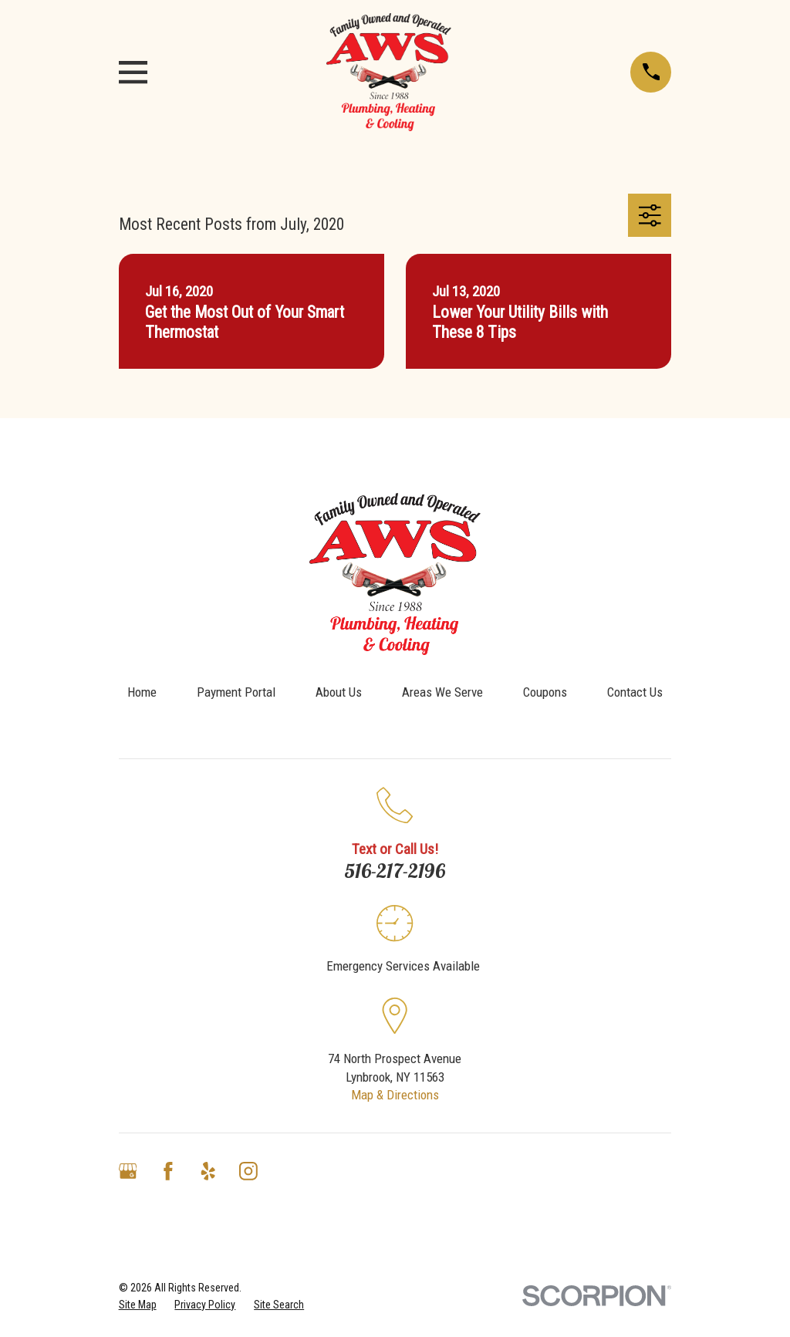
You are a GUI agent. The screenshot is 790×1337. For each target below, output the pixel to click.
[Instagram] (248, 1171)
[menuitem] (138, 1305)
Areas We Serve (442, 692)
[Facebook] (168, 1171)
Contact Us (635, 692)
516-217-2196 (394, 870)
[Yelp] (208, 1171)
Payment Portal (236, 692)
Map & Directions (395, 1094)
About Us (339, 692)
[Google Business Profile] (128, 1171)
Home (142, 692)
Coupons (545, 692)
